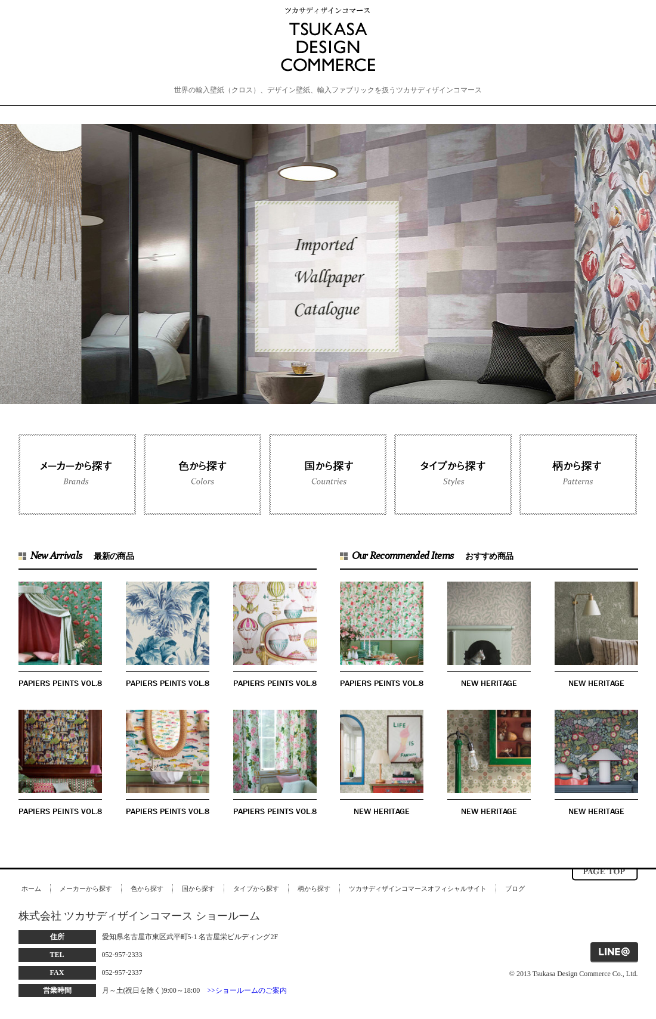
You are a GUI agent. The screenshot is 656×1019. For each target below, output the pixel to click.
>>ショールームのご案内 (247, 990)
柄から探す (314, 888)
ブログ (515, 888)
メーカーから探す (86, 888)
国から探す (198, 888)
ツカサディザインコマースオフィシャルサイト (418, 888)
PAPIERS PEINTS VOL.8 (60, 683)
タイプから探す (256, 888)
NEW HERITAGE (489, 683)
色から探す (147, 888)
